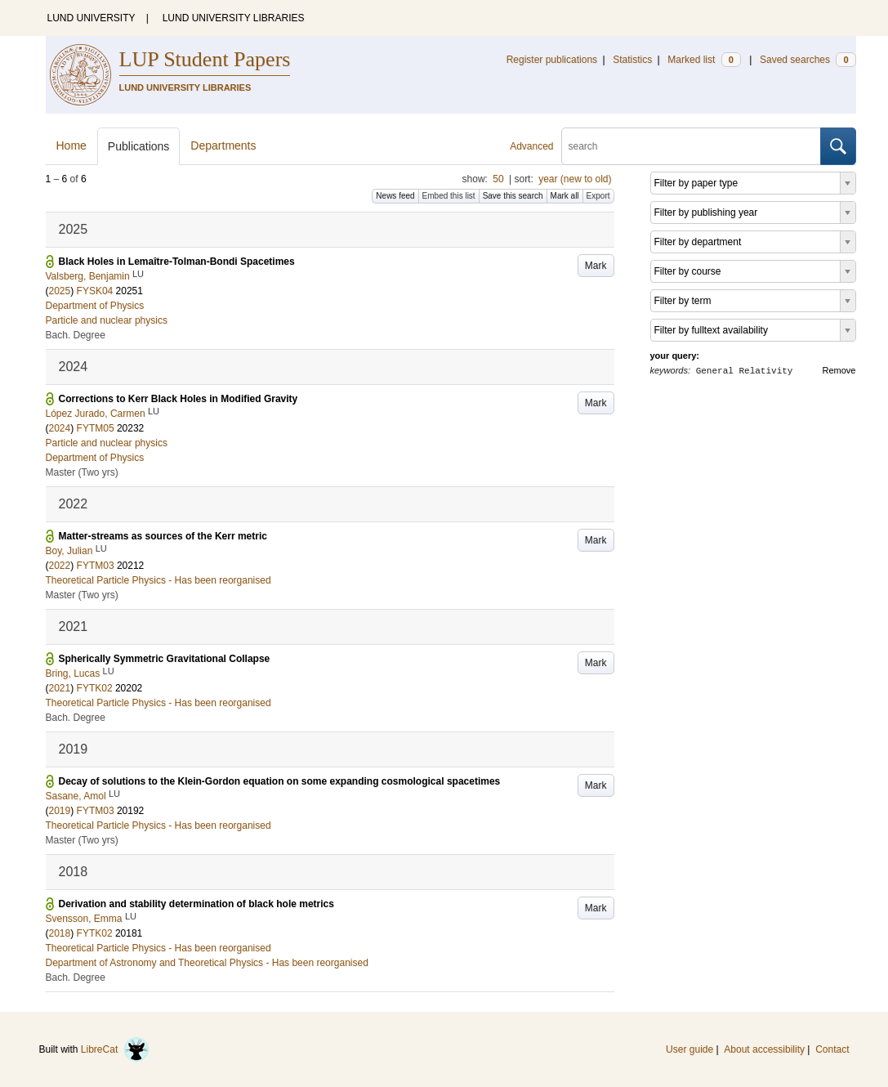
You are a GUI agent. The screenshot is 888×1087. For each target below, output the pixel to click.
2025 (60, 291)
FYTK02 (95, 688)
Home (71, 145)
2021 (60, 688)
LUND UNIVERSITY (91, 18)
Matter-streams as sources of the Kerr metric (163, 536)
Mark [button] (596, 265)
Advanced (531, 146)
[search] (691, 146)
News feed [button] (395, 195)
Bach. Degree (75, 335)
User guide (689, 1049)
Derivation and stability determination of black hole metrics (196, 904)
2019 (60, 810)
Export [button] (598, 195)
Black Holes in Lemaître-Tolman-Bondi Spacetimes (177, 261)
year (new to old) (574, 179)
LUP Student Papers (205, 59)
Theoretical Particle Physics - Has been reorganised (158, 580)
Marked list (703, 59)
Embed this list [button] (448, 195)
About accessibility (764, 1049)
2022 (60, 565)
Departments (223, 145)
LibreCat (115, 1049)
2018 (60, 933)
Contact (832, 1049)
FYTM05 (95, 428)
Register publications (551, 59)
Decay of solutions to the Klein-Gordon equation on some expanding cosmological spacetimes (280, 781)
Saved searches (808, 59)
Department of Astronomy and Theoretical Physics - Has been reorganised (207, 962)
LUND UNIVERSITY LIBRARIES (234, 18)
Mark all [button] (565, 195)
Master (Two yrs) (82, 472)
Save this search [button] (513, 195)
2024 (60, 428)
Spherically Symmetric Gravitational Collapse (164, 658)
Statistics (632, 59)
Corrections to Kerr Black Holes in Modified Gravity (178, 399)
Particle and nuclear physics (106, 320)
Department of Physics (95, 305)
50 (498, 179)
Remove (839, 370)
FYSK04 (95, 291)
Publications (139, 146)
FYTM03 (95, 565)
